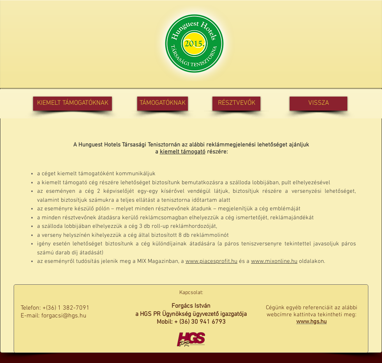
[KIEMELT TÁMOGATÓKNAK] (72, 104)
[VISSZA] (318, 104)
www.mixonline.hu (274, 261)
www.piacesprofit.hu (211, 261)
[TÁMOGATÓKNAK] (162, 104)
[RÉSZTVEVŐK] (236, 104)
